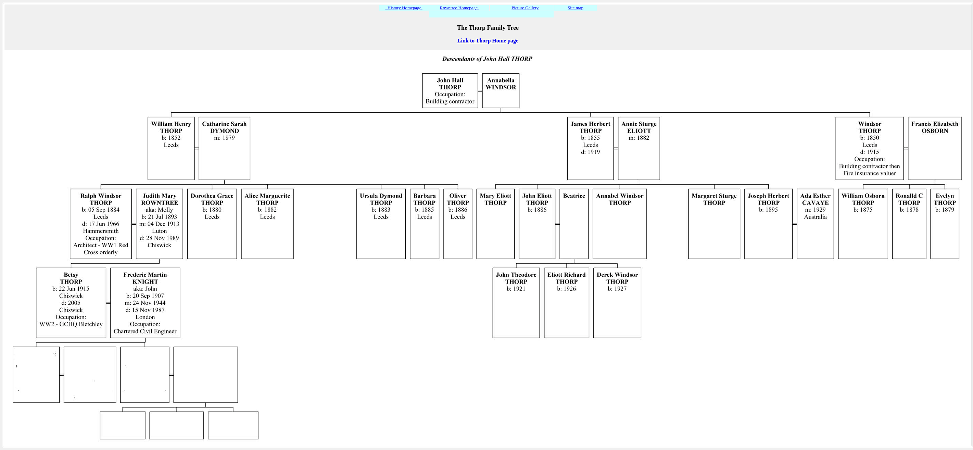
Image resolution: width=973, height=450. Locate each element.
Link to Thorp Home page (487, 40)
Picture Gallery (525, 7)
